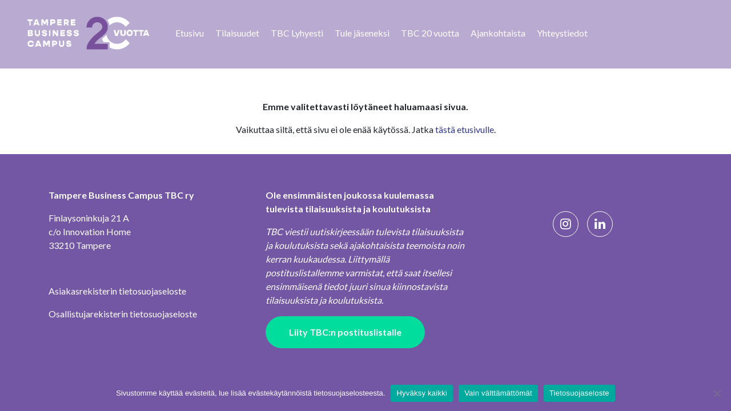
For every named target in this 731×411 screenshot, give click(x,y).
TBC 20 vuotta (430, 32)
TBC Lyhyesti (297, 32)
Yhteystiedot (562, 32)
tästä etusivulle (464, 129)
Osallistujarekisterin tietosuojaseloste (123, 313)
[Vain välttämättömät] (716, 393)
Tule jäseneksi (362, 32)
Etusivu (189, 32)
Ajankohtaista (498, 32)
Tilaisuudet (237, 32)
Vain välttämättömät (498, 393)
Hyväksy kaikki (421, 393)
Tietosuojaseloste (579, 393)
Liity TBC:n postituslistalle (345, 332)
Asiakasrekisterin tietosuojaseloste (117, 290)
